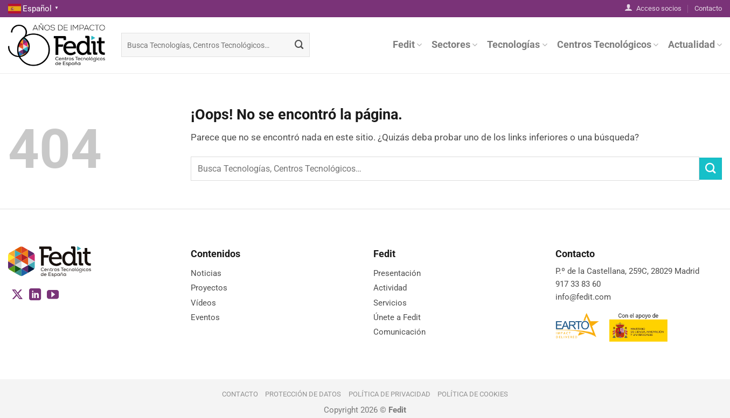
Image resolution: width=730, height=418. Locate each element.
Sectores (454, 45)
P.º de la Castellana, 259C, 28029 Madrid (627, 271)
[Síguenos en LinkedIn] (35, 295)
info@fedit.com (583, 297)
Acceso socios (653, 7)
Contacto (708, 8)
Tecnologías (517, 45)
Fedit (407, 45)
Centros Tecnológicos (607, 45)
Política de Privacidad (389, 394)
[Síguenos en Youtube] (53, 295)
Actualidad (695, 45)
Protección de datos (303, 394)
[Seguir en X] (17, 295)
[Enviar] (299, 45)
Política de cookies (472, 394)
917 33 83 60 (578, 284)
